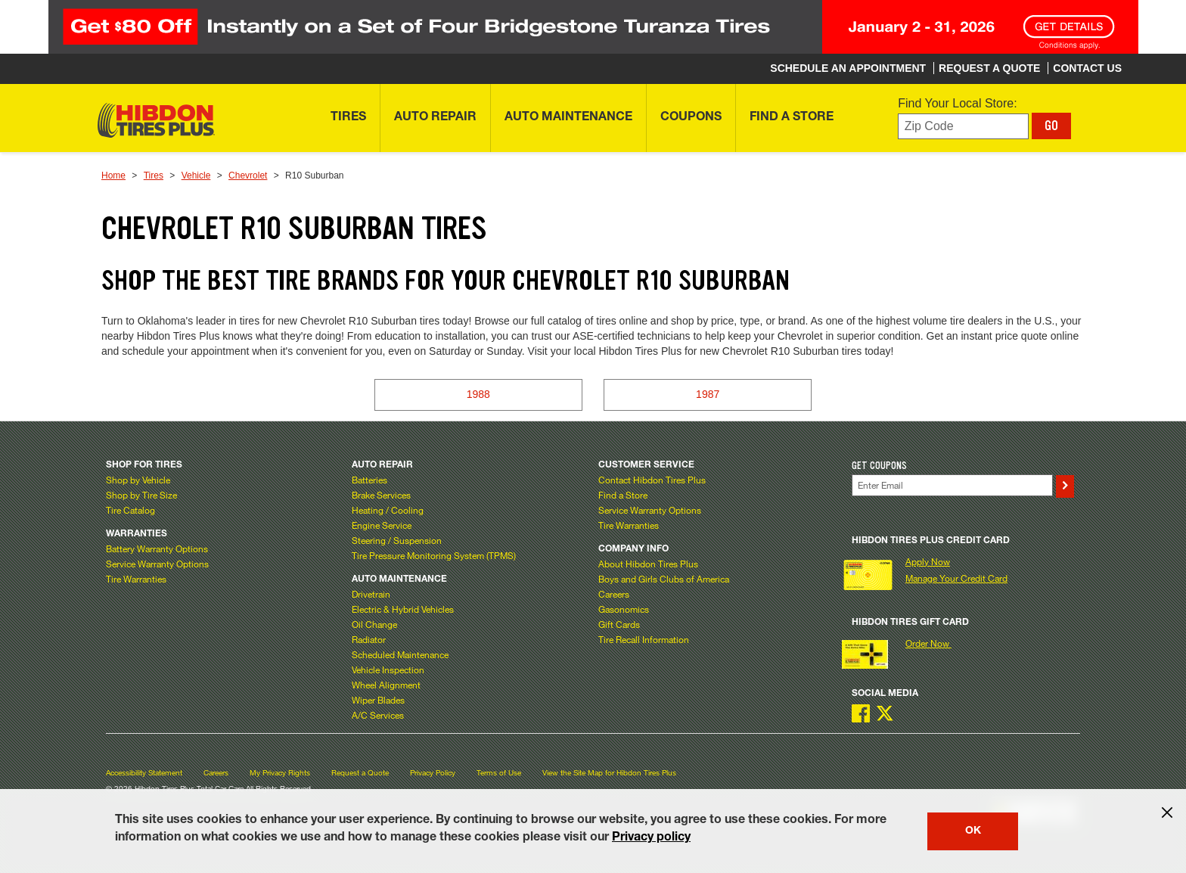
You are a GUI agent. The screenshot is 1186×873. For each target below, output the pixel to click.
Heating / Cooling (388, 510)
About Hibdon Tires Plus (648, 564)
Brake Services (381, 495)
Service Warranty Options (157, 564)
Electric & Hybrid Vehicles (403, 609)
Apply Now (927, 561)
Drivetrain (371, 594)
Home (113, 175)
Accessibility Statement (144, 773)
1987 (707, 394)
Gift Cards (619, 624)
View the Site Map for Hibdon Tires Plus (609, 773)
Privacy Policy (432, 773)
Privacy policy (651, 838)
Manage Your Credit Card (956, 578)
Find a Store (622, 495)
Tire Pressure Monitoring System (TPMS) (434, 555)
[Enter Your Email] (952, 485)
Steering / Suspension (397, 540)
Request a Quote (360, 773)
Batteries (369, 480)
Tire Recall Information (643, 639)
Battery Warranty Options (157, 548)
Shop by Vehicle (138, 480)
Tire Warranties (136, 579)
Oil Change (374, 624)
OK (973, 831)
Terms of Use (499, 773)
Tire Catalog (130, 510)
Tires (153, 175)
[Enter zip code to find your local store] (963, 126)
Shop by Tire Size (141, 495)
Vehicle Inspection (388, 669)
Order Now (928, 643)
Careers (613, 594)
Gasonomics (623, 609)
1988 (478, 394)
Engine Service (381, 525)
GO (1051, 126)
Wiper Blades (378, 700)
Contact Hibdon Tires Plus (652, 480)
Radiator (369, 639)
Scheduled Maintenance (400, 654)
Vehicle (196, 175)
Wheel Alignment (386, 685)
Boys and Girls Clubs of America (663, 579)
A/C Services (378, 715)
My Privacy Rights (280, 773)
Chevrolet (247, 175)
